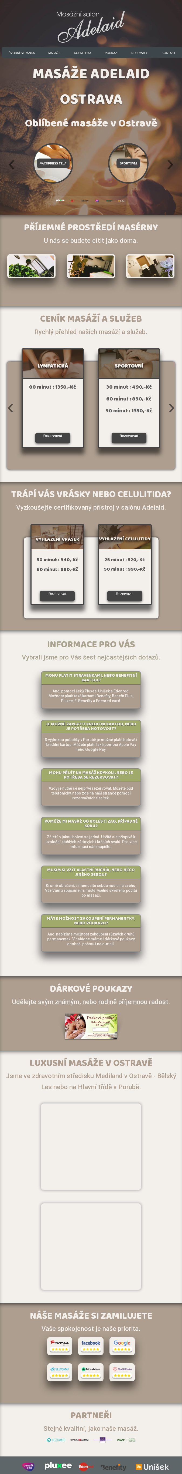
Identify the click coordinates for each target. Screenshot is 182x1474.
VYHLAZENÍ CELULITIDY (125, 540)
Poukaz (111, 53)
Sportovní (128, 163)
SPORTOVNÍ (129, 367)
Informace (139, 53)
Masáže (54, 53)
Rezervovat (52, 436)
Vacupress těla (53, 163)
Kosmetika (82, 53)
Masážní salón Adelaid (91, 24)
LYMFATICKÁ (52, 367)
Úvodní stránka (22, 53)
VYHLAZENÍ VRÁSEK (57, 540)
